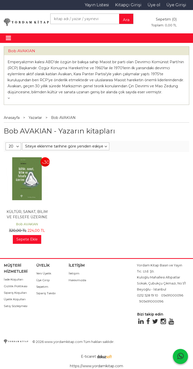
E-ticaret (88, 356)
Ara (126, 19)
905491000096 (151, 301)
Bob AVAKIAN (21, 50)
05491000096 (172, 295)
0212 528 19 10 (147, 295)
